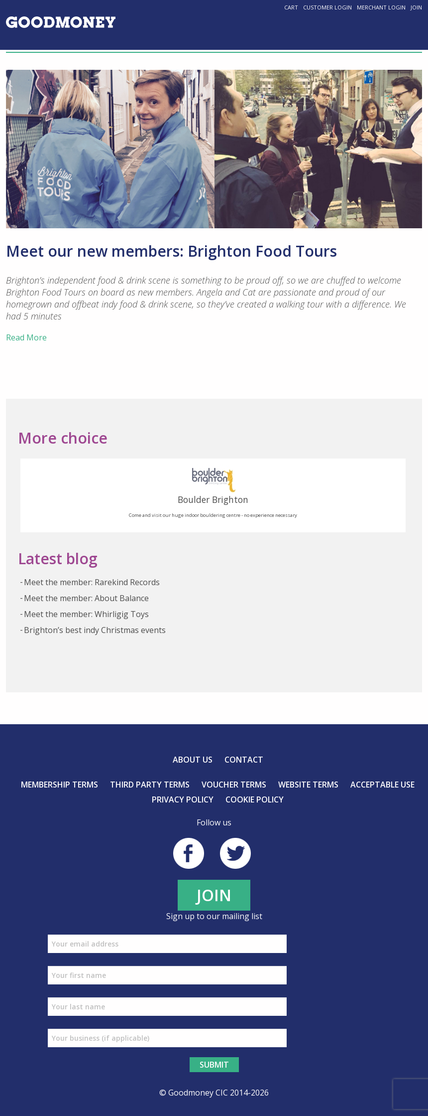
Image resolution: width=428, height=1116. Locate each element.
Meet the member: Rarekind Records (92, 582)
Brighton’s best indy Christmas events (95, 630)
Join (416, 7)
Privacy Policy (183, 799)
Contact (243, 759)
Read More (26, 337)
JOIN (214, 895)
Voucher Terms (234, 784)
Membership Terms (59, 784)
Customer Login (327, 7)
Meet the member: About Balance (86, 598)
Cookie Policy (254, 799)
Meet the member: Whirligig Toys (86, 614)
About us (193, 759)
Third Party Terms (150, 784)
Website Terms (308, 784)
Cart (291, 7)
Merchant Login (381, 7)
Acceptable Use (382, 784)
